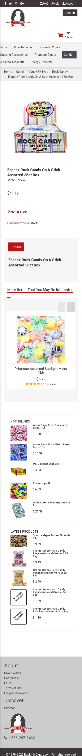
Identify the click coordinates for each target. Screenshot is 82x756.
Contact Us (11, 678)
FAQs (7, 683)
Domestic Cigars (49, 47)
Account (69, 3)
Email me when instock (22, 223)
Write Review (16, 180)
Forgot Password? (16, 693)
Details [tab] (16, 247)
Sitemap (10, 708)
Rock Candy (60, 71)
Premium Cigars (45, 54)
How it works (12, 673)
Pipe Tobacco (23, 47)
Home (8, 71)
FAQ (44, 3)
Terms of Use (13, 688)
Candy (68, 54)
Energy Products (42, 62)
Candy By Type (38, 71)
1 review (50, 384)
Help (55, 3)
